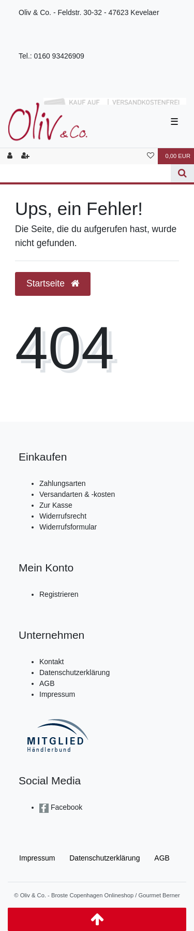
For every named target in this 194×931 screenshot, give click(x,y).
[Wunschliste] (150, 156)
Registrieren (58, 594)
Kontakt (51, 661)
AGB (47, 683)
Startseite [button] (52, 283)
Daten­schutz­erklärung (104, 858)
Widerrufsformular (68, 527)
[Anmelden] (10, 156)
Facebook (65, 807)
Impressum (57, 694)
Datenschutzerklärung (74, 672)
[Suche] (182, 173)
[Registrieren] (25, 156)
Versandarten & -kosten (77, 494)
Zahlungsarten (62, 483)
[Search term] (85, 173)
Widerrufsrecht (62, 516)
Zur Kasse (55, 505)
